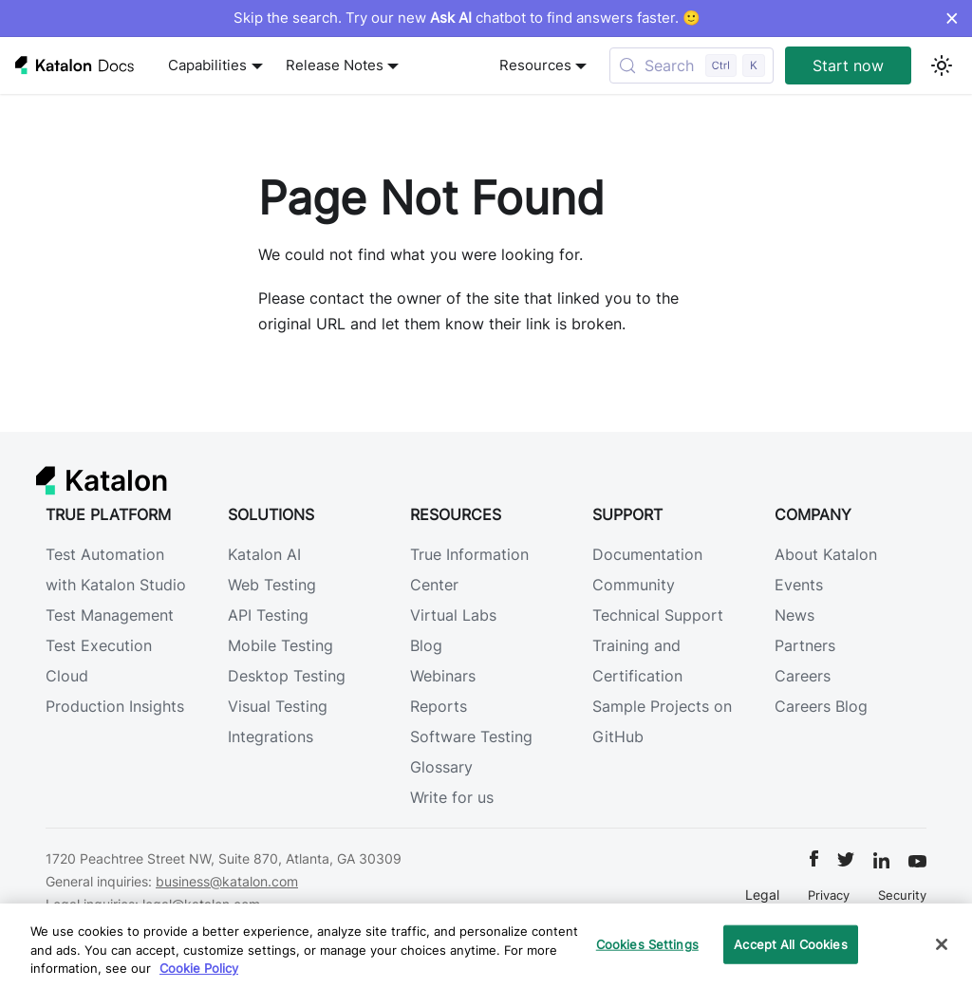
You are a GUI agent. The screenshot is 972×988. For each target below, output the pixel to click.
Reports (438, 706)
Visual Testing (277, 706)
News (794, 615)
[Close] (942, 944)
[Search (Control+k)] (691, 65)
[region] (486, 946)
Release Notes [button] (334, 65)
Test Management (110, 615)
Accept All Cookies (790, 943)
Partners (805, 645)
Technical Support (657, 615)
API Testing (268, 615)
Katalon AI (264, 554)
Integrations (270, 736)
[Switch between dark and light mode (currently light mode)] (941, 65)
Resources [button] (535, 65)
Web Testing (272, 584)
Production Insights (115, 706)
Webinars (443, 675)
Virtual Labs (453, 615)
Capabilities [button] (207, 65)
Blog (426, 645)
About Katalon (826, 554)
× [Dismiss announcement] (951, 18)
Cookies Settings (647, 943)
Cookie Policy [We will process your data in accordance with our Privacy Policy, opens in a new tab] (198, 968)
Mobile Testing (280, 645)
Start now (848, 65)
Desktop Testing (287, 675)
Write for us (452, 797)
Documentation (647, 554)
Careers (803, 675)
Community (633, 584)
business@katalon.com (227, 881)
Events (799, 584)
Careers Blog (821, 706)
